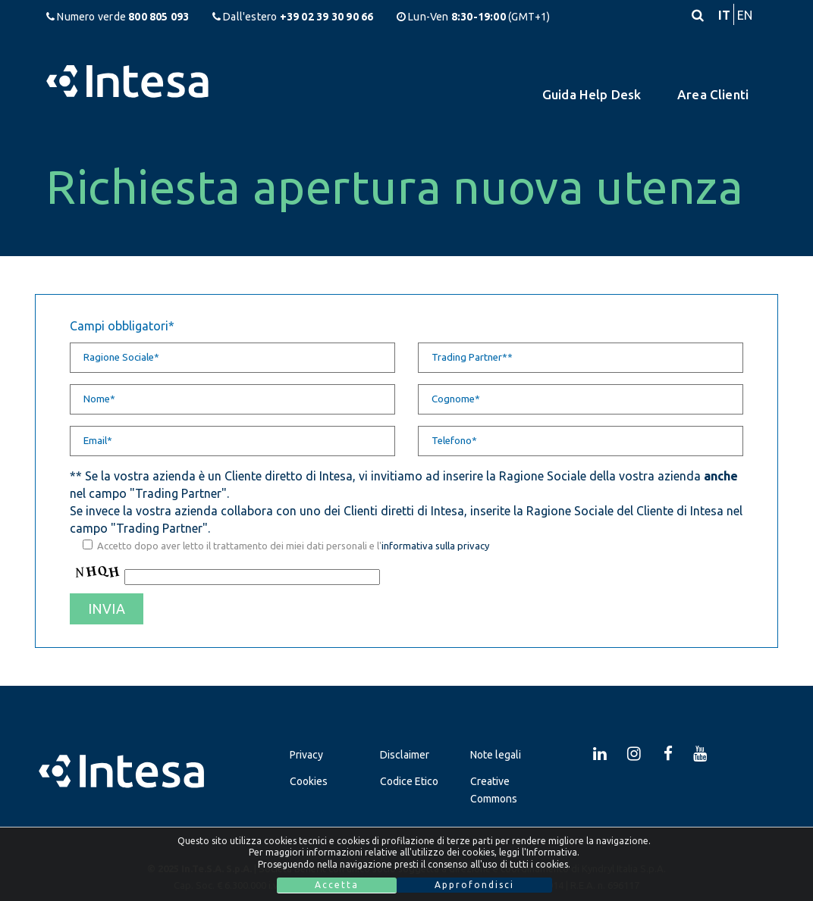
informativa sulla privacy (435, 545)
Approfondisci (474, 885)
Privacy (306, 755)
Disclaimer (404, 755)
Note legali (495, 755)
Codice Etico (409, 781)
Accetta (337, 885)
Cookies (309, 781)
